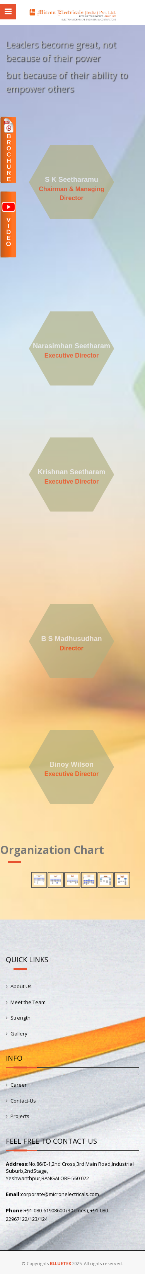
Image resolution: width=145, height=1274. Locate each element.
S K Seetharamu (71, 179)
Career (18, 1084)
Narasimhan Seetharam (71, 346)
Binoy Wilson (71, 764)
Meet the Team (28, 1002)
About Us (21, 986)
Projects (19, 1116)
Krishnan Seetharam (71, 472)
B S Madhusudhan (71, 639)
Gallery (18, 1033)
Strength (20, 1017)
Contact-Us (23, 1100)
